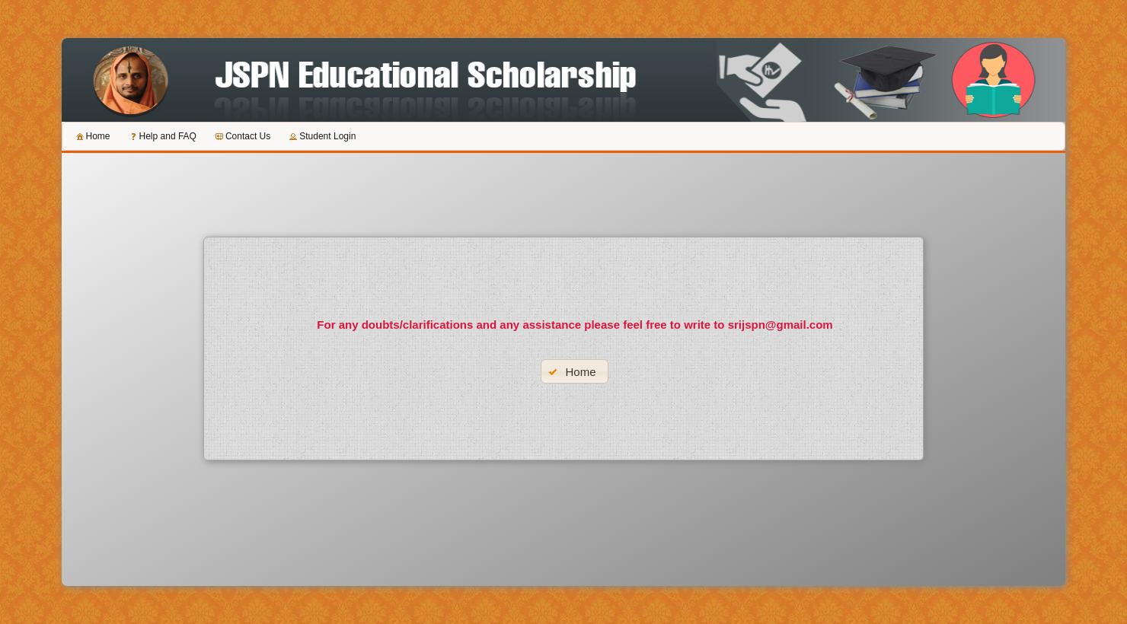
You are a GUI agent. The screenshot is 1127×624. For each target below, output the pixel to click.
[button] (574, 371)
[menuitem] (92, 136)
